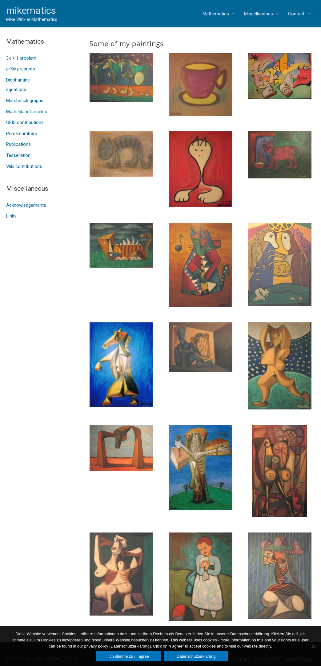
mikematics (31, 10)
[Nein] (313, 646)
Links (11, 209)
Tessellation (18, 150)
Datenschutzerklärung (196, 656)
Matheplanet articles (26, 108)
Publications (18, 139)
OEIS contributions (25, 119)
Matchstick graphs (24, 98)
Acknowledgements (26, 198)
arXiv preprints (20, 68)
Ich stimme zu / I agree (129, 656)
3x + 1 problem (21, 58)
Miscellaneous (258, 14)
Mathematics (216, 14)
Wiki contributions (24, 160)
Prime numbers (21, 129)
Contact (296, 14)
